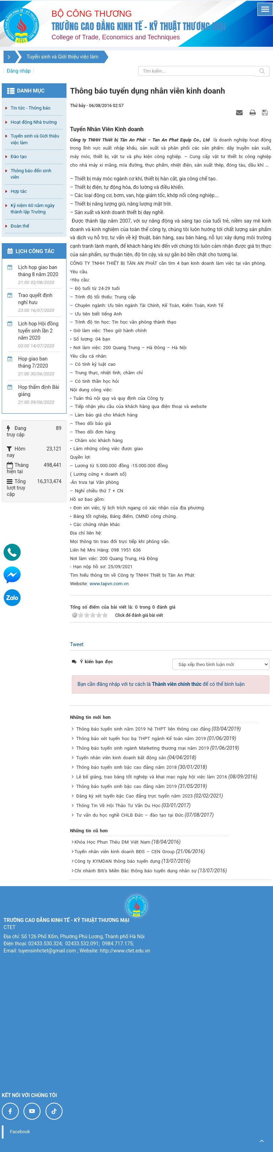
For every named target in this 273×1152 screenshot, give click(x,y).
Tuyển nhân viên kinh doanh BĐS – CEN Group (124, 851)
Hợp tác (19, 191)
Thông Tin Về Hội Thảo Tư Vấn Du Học (118, 805)
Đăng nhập (19, 71)
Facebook (20, 1131)
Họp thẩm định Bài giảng (38, 390)
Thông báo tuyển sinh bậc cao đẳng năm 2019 (126, 786)
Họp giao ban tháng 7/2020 (33, 362)
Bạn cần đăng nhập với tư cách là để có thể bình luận (161, 684)
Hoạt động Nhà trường (34, 122)
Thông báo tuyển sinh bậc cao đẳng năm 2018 (126, 767)
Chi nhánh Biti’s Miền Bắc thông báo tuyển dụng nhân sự (135, 870)
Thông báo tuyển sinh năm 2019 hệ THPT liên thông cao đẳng (143, 729)
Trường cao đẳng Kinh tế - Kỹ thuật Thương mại (139, 26)
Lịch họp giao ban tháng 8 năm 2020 (38, 270)
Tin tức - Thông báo (30, 108)
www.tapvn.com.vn (109, 583)
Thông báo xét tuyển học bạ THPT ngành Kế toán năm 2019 (141, 738)
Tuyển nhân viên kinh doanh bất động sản (121, 757)
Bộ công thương (92, 13)
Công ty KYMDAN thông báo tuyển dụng (117, 861)
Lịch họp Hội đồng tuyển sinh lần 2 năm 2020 (38, 331)
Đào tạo (19, 156)
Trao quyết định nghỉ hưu (35, 298)
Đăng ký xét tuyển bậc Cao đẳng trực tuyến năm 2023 (134, 796)
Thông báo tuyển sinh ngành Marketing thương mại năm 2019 (142, 748)
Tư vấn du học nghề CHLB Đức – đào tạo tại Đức (129, 815)
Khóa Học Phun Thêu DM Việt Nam (112, 842)
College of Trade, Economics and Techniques (116, 37)
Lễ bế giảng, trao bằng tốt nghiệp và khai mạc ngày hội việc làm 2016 (151, 776)
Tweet (77, 644)
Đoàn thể (20, 226)
